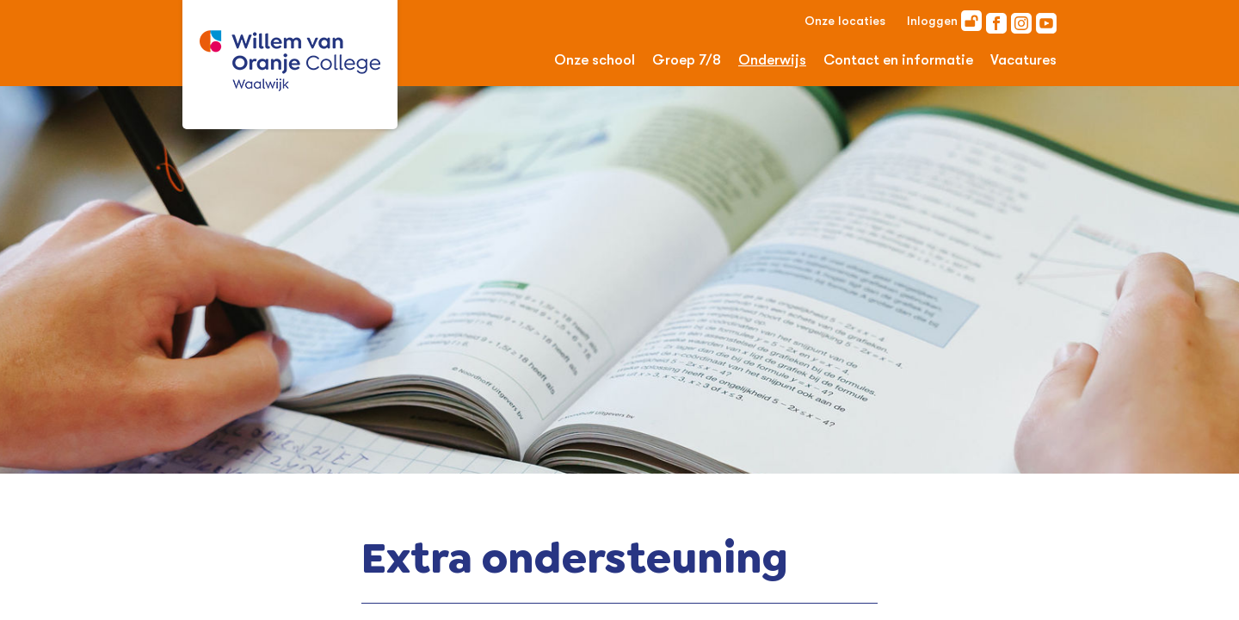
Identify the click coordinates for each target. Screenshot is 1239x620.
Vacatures (1023, 60)
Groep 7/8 (686, 60)
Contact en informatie (898, 60)
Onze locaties (844, 21)
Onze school (594, 60)
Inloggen (944, 20)
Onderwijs (772, 60)
